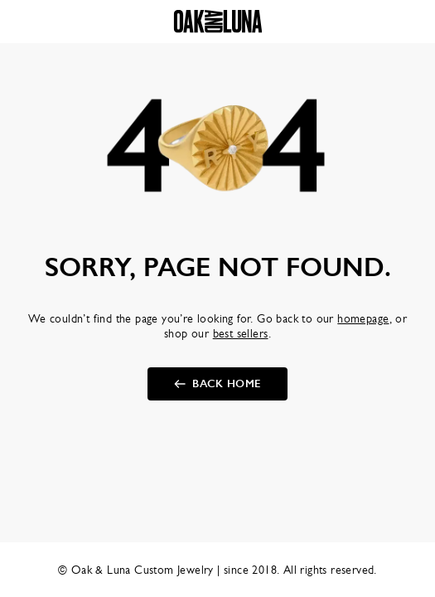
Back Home (226, 384)
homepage (363, 318)
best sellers (240, 333)
